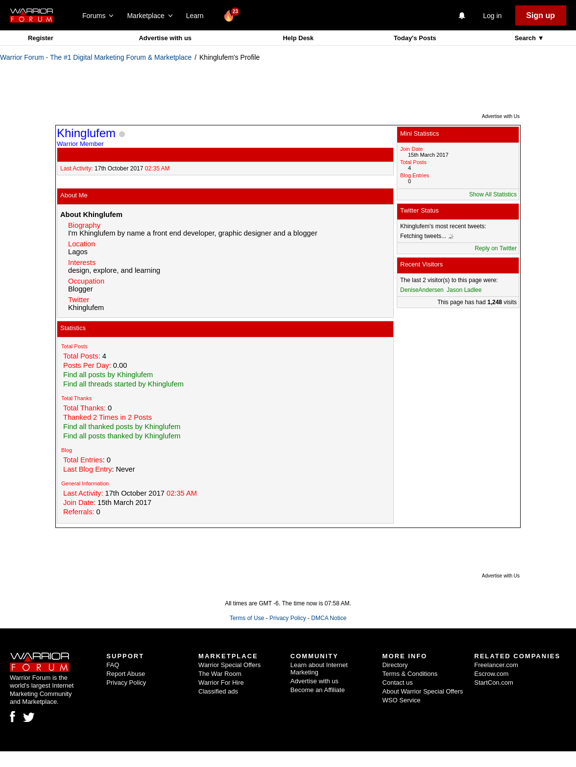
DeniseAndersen (422, 290)
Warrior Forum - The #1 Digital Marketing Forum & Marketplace (96, 57)
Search (526, 38)
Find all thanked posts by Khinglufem (122, 427)
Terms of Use (247, 618)
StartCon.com (493, 682)
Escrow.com (491, 673)
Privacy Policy (287, 618)
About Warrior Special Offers (423, 691)
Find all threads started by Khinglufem (123, 384)
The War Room (219, 673)
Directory (395, 665)
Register (40, 38)
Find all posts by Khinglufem (108, 375)
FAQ (112, 665)
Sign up (540, 15)
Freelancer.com (496, 665)
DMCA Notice (328, 618)
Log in (492, 16)
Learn (197, 16)
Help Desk (298, 38)
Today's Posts (415, 38)
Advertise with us (165, 38)
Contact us (398, 682)
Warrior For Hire (221, 682)
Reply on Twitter (496, 248)
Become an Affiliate (317, 690)
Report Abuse (125, 673)
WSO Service (402, 700)
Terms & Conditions (410, 673)
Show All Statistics (493, 194)
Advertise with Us (501, 116)
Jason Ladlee (464, 290)
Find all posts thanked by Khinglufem (122, 436)
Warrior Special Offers (229, 665)
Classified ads (218, 691)
